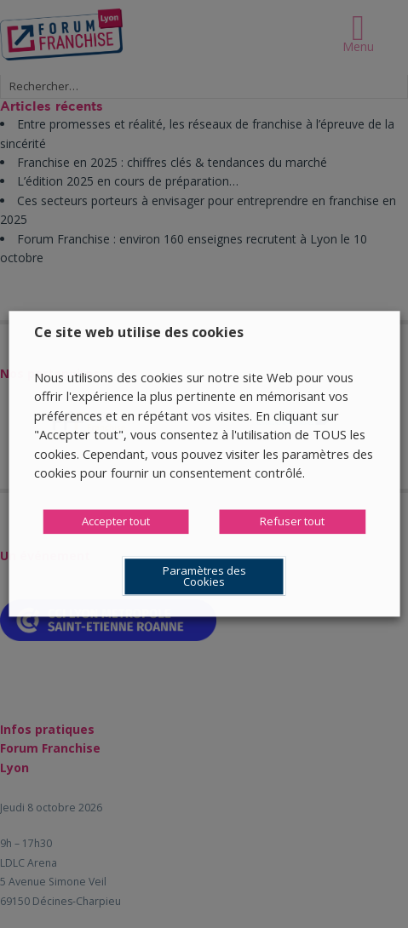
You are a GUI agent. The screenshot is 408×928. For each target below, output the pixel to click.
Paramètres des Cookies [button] (204, 577)
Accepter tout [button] (116, 522)
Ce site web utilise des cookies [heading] (139, 332)
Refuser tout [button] (292, 522)
